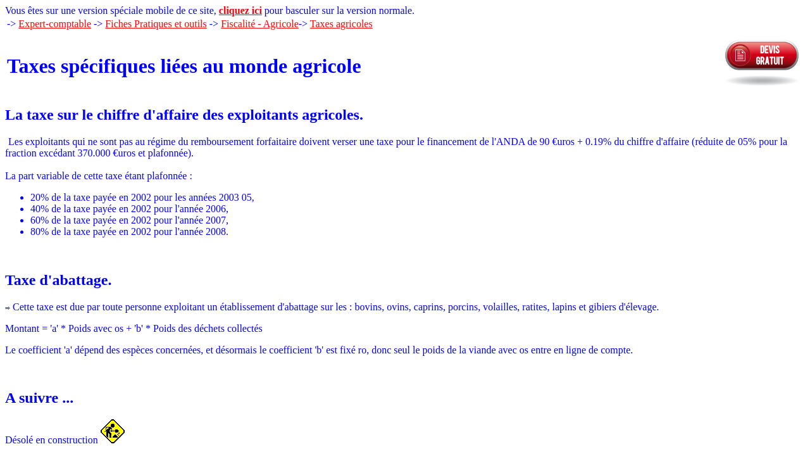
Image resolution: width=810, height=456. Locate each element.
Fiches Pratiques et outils (155, 23)
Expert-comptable (54, 23)
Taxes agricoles (341, 23)
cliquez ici (240, 10)
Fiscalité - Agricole (260, 23)
